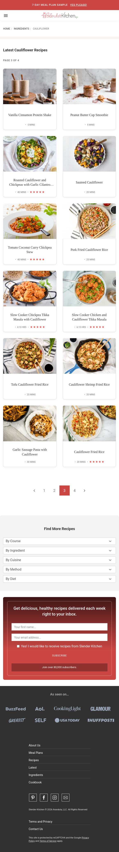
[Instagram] (55, 798)
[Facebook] (44, 798)
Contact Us (36, 829)
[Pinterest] (33, 798)
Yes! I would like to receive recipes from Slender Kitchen (59, 646)
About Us (34, 745)
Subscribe (59, 655)
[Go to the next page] (84, 490)
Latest (33, 767)
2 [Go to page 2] (54, 490)
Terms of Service (47, 841)
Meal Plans (36, 752)
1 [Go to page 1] (44, 490)
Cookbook (35, 782)
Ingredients (21, 28)
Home (6, 28)
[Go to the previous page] (34, 490)
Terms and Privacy (40, 821)
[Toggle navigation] (6, 15)
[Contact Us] (66, 798)
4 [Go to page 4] (75, 490)
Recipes (34, 760)
